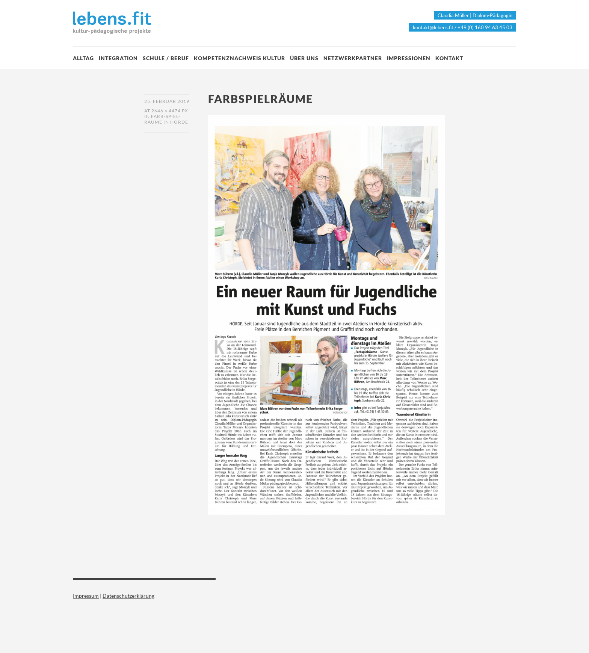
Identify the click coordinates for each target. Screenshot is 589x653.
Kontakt (449, 58)
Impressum (86, 596)
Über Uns (304, 58)
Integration (118, 58)
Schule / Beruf (166, 58)
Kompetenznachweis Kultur (239, 58)
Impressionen (408, 58)
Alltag (83, 58)
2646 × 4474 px (169, 110)
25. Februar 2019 (166, 101)
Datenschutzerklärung (128, 596)
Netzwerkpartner (352, 58)
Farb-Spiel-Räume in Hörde (166, 119)
